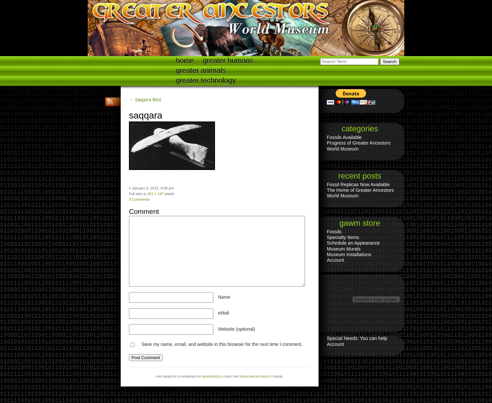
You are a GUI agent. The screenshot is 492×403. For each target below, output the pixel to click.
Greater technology (206, 80)
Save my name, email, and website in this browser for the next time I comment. (222, 344)
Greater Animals (201, 70)
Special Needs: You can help (357, 338)
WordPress (212, 376)
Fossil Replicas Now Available (358, 184)
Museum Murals (343, 249)
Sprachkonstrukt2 (255, 376)
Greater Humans (228, 60)
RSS (111, 101)
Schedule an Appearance (353, 243)
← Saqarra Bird (145, 99)
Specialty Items (343, 237)
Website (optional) (236, 329)
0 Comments (139, 199)
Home (185, 60)
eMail (223, 313)
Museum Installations (349, 254)
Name (224, 297)
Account (335, 260)
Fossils (334, 231)
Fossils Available (344, 137)
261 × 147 (155, 194)
